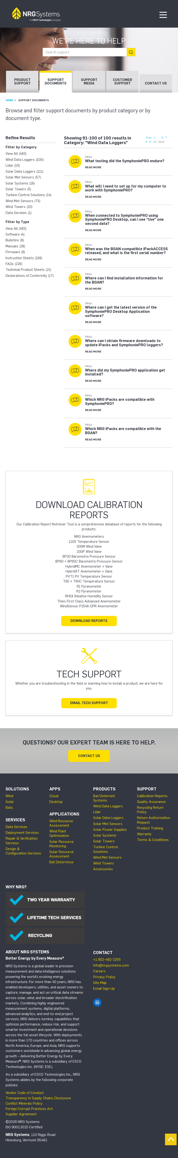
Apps (54, 789)
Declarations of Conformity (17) (30, 276)
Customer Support (122, 81)
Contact (103, 952)
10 (154, 141)
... (158, 137)
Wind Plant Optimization (59, 833)
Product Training (150, 828)
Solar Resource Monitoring (61, 843)
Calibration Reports (152, 796)
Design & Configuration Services (23, 851)
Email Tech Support (89, 703)
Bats (9, 807)
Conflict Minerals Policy (24, 1103)
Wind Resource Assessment (61, 823)
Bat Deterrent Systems (104, 798)
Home (9, 100)
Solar (10, 801)
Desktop (56, 801)
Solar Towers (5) (18, 189)
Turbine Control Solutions (105, 849)
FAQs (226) (14, 264)
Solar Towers (104, 841)
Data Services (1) (19, 213)
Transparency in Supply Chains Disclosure (38, 1098)
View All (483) (16, 154)
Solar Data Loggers (108, 817)
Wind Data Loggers (108, 806)
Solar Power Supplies (110, 829)
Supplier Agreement (21, 1114)
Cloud (53, 796)
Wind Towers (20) (19, 207)
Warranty (144, 834)
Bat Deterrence (61, 862)
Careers (99, 971)
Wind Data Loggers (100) (25, 160)
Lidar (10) (13, 165)
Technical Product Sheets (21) (28, 270)
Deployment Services (22, 832)
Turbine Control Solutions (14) (28, 195)
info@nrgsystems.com (111, 965)
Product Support (22, 81)
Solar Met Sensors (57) (23, 177)
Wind (9, 796)
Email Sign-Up (104, 988)
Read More (93, 167)
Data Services (16, 827)
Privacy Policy (104, 977)
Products (104, 789)
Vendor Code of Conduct (25, 1092)
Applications (64, 814)
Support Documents (56, 81)
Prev (149, 137)
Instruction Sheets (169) (24, 258)
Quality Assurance (151, 801)
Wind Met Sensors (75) (23, 201)
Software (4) (15, 234)
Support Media (89, 81)
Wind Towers (103, 863)
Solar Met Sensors (107, 824)
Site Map (100, 982)
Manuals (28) (15, 246)
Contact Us (156, 83)
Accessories (103, 869)
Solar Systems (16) (20, 183)
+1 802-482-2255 (107, 959)
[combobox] (89, 52)
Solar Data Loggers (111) (24, 171)
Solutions (17, 789)
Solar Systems (104, 835)
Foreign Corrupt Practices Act (29, 1108)
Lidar (97, 812)
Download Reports (89, 621)
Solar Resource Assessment (61, 854)
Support (146, 789)
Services (15, 819)
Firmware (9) (15, 252)
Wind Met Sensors (107, 857)
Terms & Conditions (153, 840)
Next (161, 141)
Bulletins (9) (15, 240)
